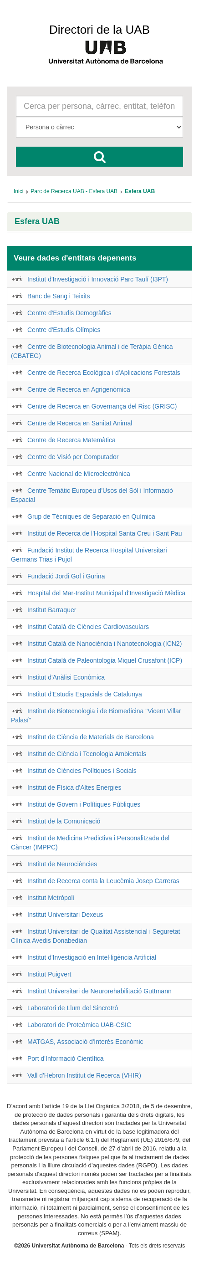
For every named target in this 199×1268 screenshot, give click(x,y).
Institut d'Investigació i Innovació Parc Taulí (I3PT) (97, 279)
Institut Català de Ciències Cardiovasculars (88, 626)
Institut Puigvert (49, 974)
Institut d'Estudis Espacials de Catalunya (84, 694)
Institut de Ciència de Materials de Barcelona (90, 737)
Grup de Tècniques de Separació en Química (91, 516)
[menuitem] (18, 191)
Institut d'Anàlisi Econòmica (66, 677)
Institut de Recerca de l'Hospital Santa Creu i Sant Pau (104, 533)
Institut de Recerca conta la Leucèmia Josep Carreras (103, 881)
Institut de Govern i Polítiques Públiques (83, 804)
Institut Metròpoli (50, 897)
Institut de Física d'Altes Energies (74, 787)
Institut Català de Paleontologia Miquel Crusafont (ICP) (104, 660)
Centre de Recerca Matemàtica (71, 440)
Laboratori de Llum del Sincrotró (72, 1008)
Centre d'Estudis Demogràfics (69, 313)
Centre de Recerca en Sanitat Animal (79, 423)
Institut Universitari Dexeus (65, 914)
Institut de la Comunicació (63, 821)
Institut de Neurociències (62, 864)
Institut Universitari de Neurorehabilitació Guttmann (99, 991)
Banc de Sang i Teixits (58, 296)
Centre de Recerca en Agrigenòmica (78, 389)
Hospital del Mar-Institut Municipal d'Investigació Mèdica (106, 593)
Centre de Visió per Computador (73, 456)
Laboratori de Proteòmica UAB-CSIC (79, 1024)
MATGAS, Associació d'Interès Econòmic (85, 1041)
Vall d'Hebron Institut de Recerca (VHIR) (84, 1075)
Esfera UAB (37, 221)
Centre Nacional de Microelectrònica (78, 473)
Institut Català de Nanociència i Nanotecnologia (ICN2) (104, 643)
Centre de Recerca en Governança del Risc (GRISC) (102, 406)
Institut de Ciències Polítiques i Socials (82, 770)
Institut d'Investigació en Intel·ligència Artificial (91, 957)
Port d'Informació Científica (65, 1058)
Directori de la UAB (99, 29)
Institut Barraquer (51, 610)
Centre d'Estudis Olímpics (64, 329)
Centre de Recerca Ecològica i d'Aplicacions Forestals (103, 372)
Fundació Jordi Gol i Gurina (66, 576)
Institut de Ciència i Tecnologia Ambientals (86, 753)
